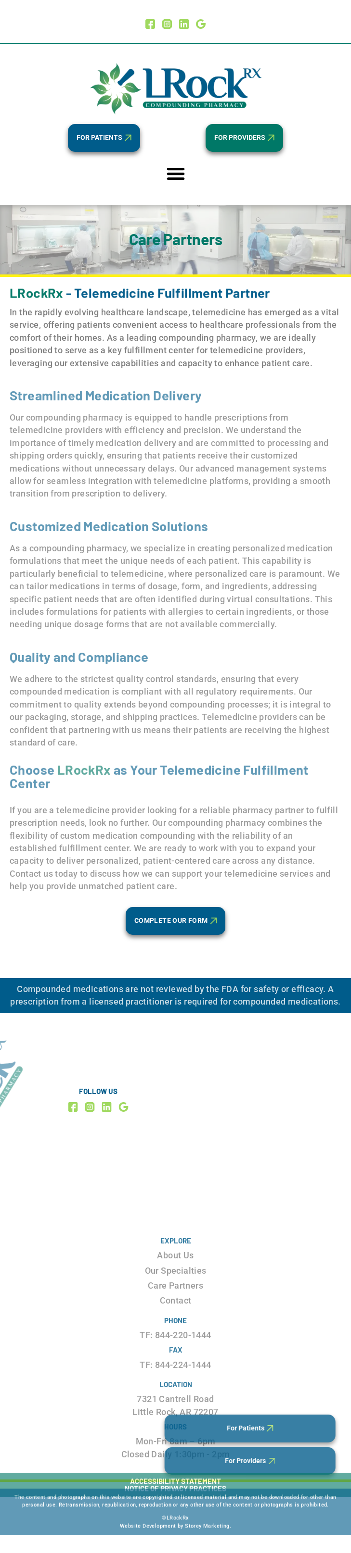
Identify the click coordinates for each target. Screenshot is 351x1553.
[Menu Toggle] (176, 173)
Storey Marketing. (208, 1503)
